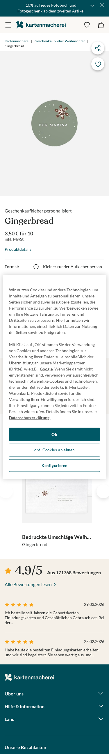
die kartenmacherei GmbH (41, 24)
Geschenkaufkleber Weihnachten (60, 41)
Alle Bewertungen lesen (28, 584)
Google (46, 368)
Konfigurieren (54, 465)
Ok (54, 434)
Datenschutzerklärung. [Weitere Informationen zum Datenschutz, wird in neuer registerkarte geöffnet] (29, 417)
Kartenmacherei (17, 41)
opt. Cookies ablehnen (54, 450)
